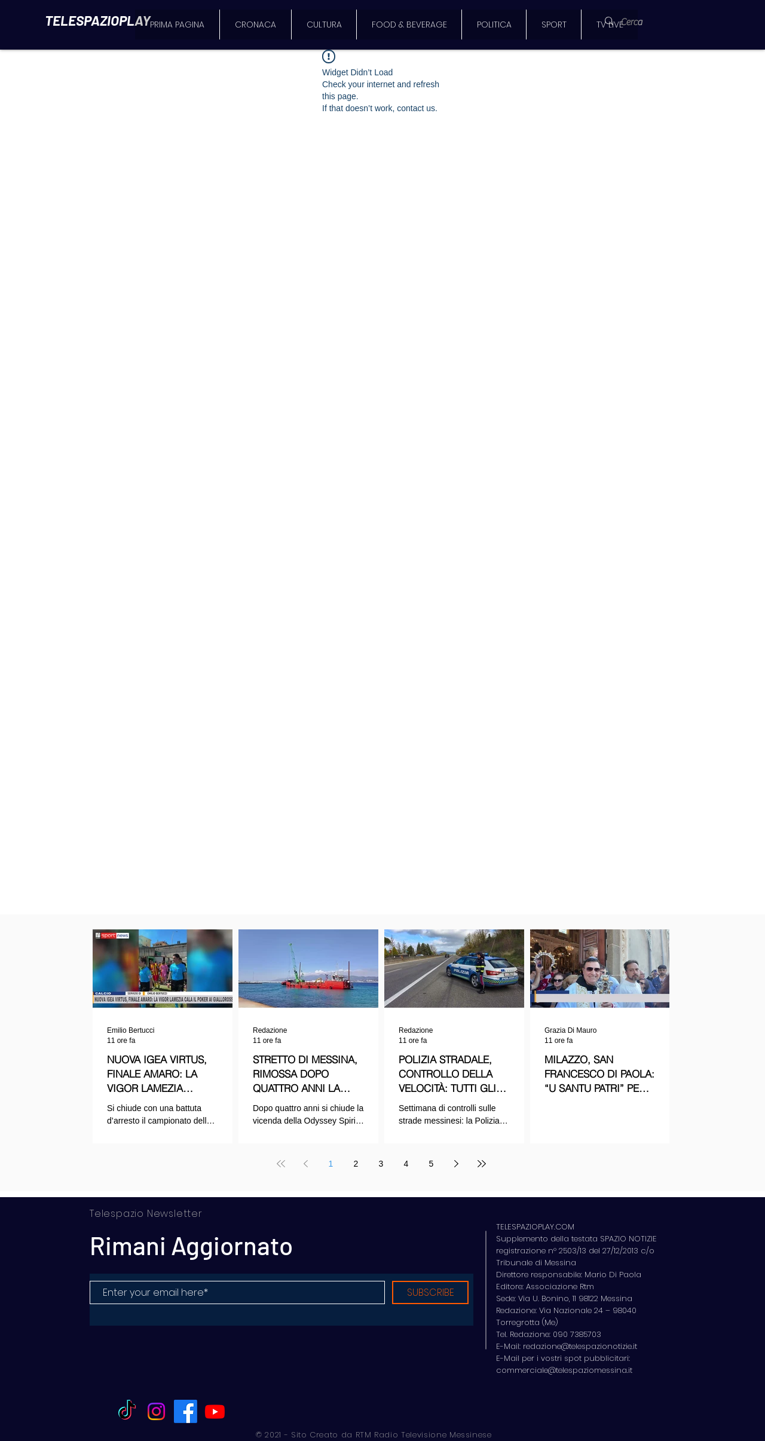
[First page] (281, 1163)
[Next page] (456, 1163)
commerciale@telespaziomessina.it (564, 1370)
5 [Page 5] (431, 1163)
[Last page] (481, 1163)
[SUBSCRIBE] (430, 1292)
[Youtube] (215, 1411)
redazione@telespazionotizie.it (580, 1346)
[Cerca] (638, 22)
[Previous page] (306, 1163)
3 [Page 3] (381, 1163)
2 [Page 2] (356, 1163)
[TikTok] (127, 1411)
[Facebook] (185, 1411)
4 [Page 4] (406, 1163)
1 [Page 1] (331, 1163)
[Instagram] (156, 1411)
